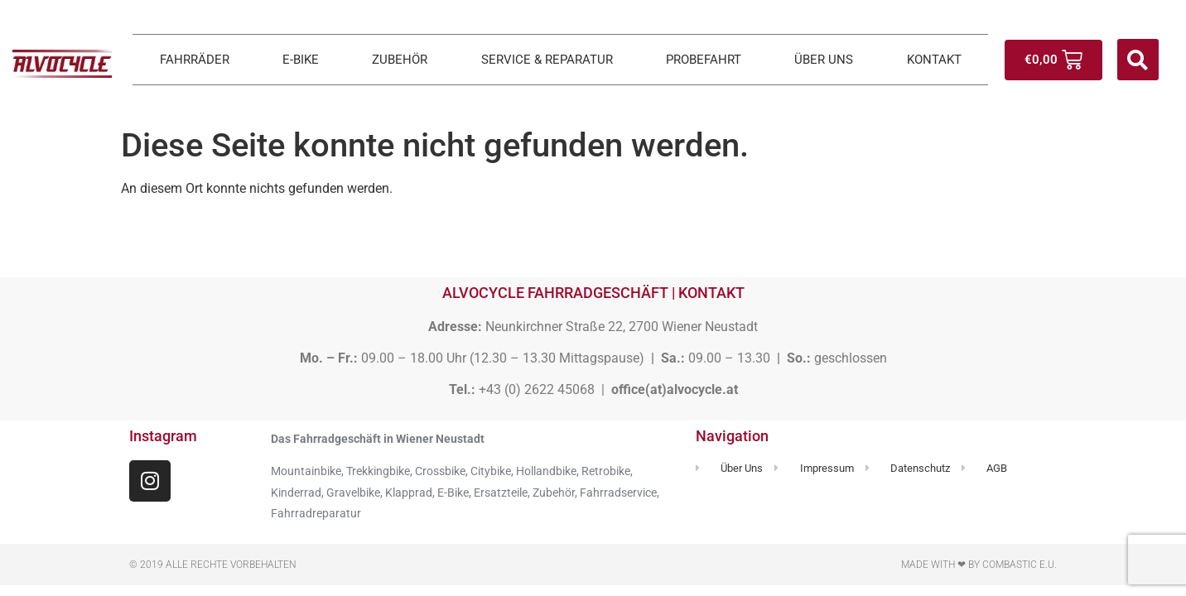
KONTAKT (934, 59)
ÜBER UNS (823, 59)
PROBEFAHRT (703, 59)
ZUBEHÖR (399, 59)
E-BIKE (300, 59)
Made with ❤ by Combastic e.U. (979, 564)
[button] (1138, 59)
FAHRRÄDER (194, 59)
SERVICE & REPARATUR (547, 59)
